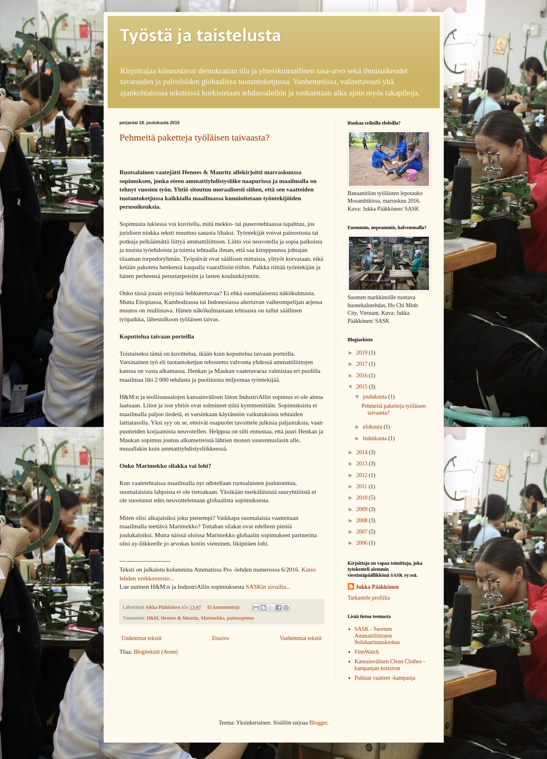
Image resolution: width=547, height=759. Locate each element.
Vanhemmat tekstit (301, 638)
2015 (362, 387)
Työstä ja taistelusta (200, 36)
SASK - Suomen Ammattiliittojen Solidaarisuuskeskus (377, 636)
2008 (362, 520)
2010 (362, 498)
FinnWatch (367, 652)
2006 (362, 543)
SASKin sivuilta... (268, 586)
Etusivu (220, 638)
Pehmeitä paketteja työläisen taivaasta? (195, 137)
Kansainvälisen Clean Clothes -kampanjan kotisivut (390, 664)
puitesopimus (240, 618)
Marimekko (212, 618)
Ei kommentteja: (224, 607)
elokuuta (373, 427)
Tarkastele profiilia (369, 598)
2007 (362, 532)
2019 (362, 353)
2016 (362, 375)
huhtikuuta (375, 438)
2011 (362, 486)
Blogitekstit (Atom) (156, 652)
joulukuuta (375, 397)
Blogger (318, 723)
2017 (362, 364)
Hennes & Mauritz (179, 618)
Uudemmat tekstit (142, 638)
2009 (362, 509)
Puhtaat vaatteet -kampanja (385, 678)
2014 (362, 452)
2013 (362, 464)
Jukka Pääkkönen (377, 587)
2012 (362, 475)
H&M (152, 618)
